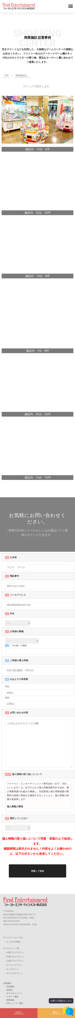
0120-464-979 (14, 924)
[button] (70, 6)
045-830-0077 (13, 918)
